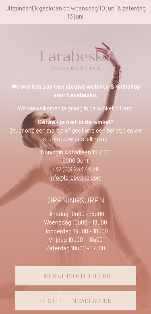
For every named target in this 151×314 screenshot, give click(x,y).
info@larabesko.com (75, 177)
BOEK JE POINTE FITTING (75, 275)
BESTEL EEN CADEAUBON (76, 300)
